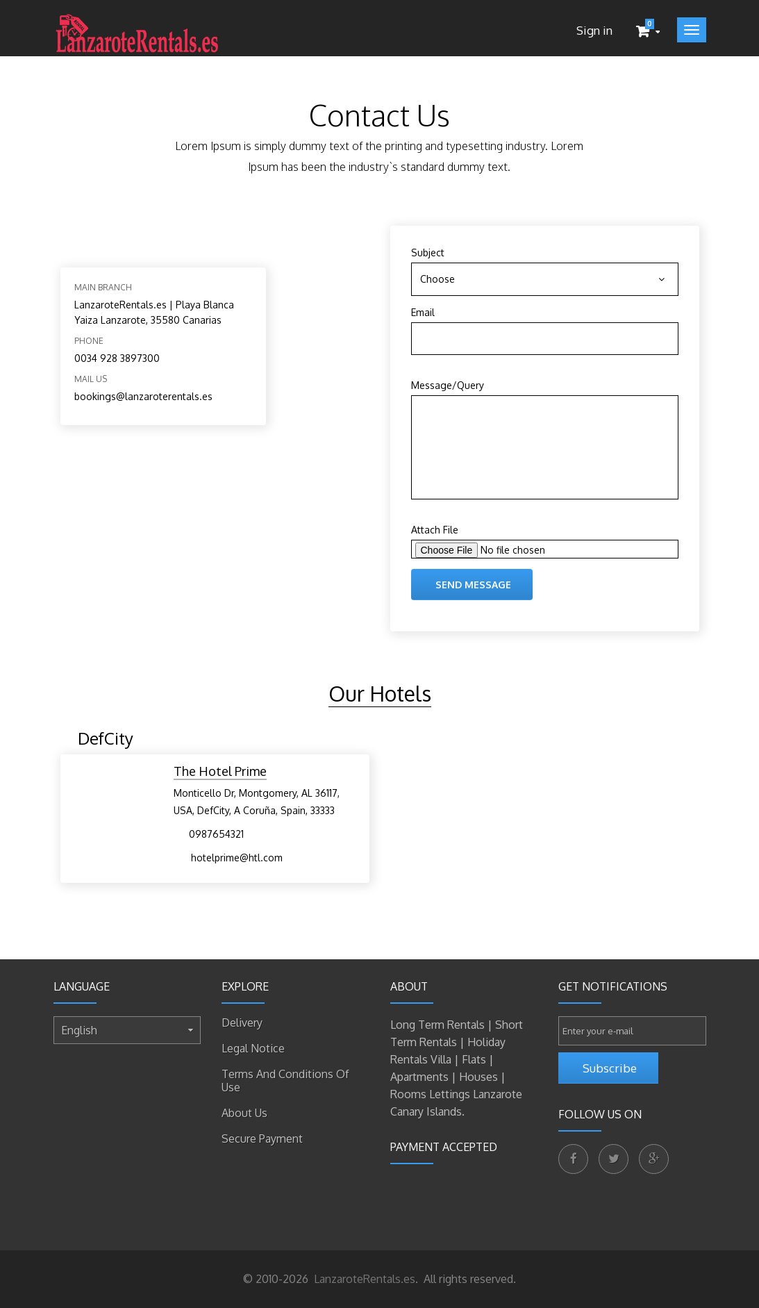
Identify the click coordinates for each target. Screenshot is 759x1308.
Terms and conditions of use (285, 1080)
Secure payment (262, 1138)
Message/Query (447, 385)
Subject (427, 252)
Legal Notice (253, 1048)
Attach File (434, 530)
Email (423, 312)
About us (244, 1113)
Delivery (242, 1022)
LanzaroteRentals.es (363, 1279)
